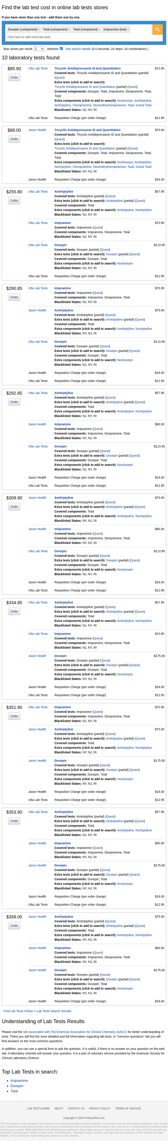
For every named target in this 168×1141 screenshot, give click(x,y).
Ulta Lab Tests (38, 68)
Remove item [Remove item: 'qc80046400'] (39, 29)
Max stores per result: (18, 49)
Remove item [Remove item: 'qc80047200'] (99, 29)
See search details (78, 49)
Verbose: (53, 49)
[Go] (157, 29)
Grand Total (143, 105)
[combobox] (84, 32)
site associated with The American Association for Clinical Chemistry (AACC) (75, 1032)
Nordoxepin (125, 100)
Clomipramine (81, 105)
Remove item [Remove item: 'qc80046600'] (69, 29)
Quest (60, 77)
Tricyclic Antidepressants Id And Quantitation (87, 68)
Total (131, 105)
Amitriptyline (143, 100)
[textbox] (32, 37)
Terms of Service (128, 1108)
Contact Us (76, 1108)
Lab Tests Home (38, 1108)
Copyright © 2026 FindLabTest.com (84, 1118)
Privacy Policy (100, 1108)
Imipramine (62, 223)
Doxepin (60, 245)
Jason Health (37, 130)
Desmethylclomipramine (109, 105)
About (58, 1108)
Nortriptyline (62, 105)
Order (14, 77)
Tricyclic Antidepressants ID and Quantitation (84, 87)
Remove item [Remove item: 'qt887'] (128, 29)
